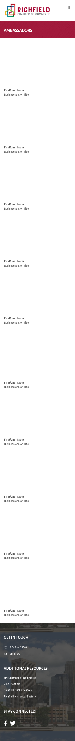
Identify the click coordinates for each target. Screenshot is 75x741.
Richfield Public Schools (18, 690)
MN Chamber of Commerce (20, 678)
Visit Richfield (12, 684)
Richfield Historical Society (20, 696)
